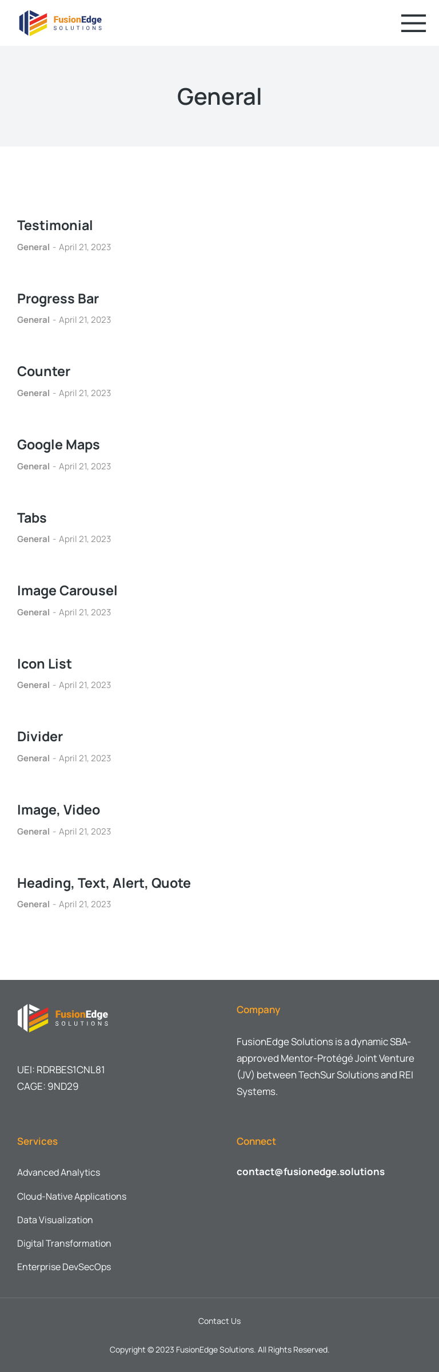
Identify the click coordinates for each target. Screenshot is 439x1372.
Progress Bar (59, 297)
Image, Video (60, 809)
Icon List (45, 663)
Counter (44, 370)
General (33, 247)
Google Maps (60, 443)
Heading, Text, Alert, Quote (106, 881)
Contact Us (219, 1320)
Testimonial (56, 224)
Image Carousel (69, 589)
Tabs (33, 516)
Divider (41, 735)
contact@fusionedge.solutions (311, 1171)
